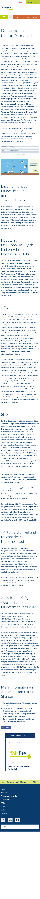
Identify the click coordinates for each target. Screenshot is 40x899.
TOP (36, 782)
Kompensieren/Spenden (26, 17)
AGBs (3, 806)
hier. (32, 515)
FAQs (3, 803)
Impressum (5, 799)
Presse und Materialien (9, 796)
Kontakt (4, 792)
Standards (10, 782)
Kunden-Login (33, 2)
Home (3, 782)
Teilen (5, 727)
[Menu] (4, 17)
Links (3, 810)
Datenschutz (5, 813)
